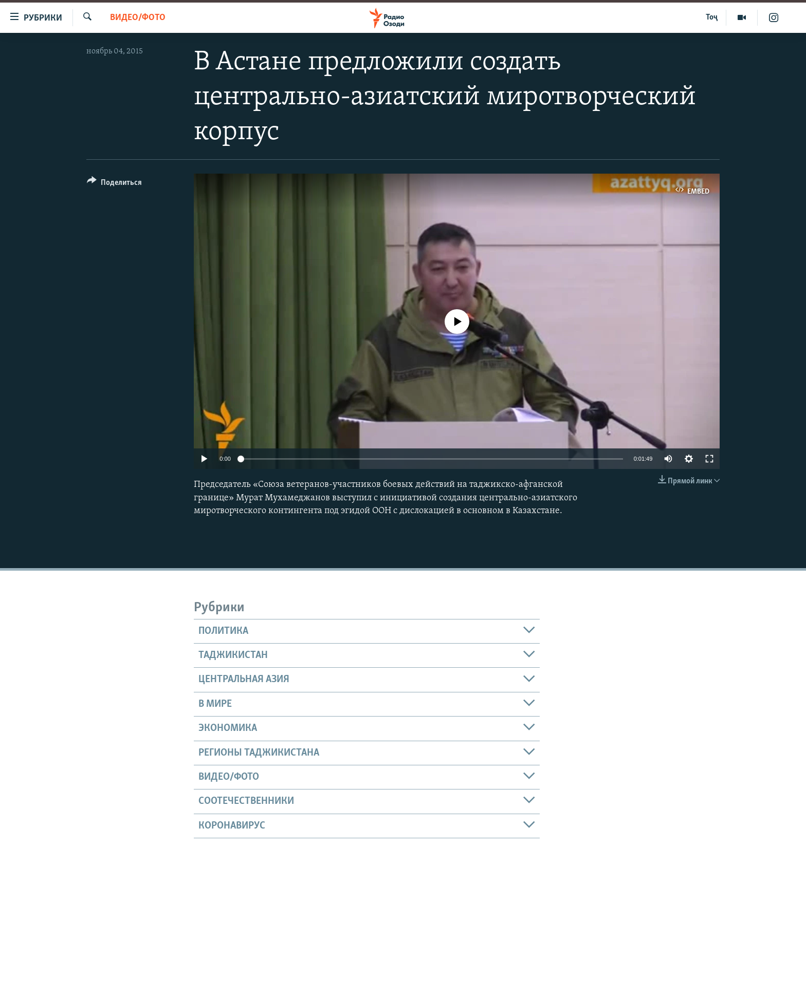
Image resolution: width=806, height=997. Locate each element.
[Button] (114, 184)
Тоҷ (712, 17)
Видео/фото (138, 18)
